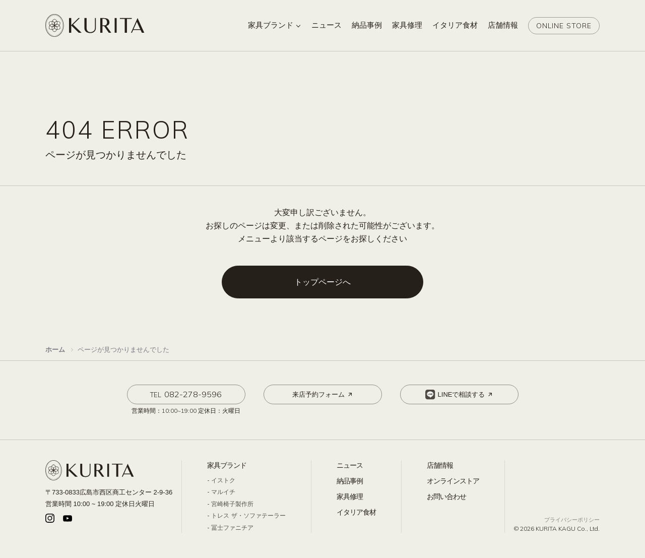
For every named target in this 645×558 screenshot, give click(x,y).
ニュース (350, 465)
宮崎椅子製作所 (232, 504)
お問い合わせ (446, 496)
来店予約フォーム (323, 395)
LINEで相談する (459, 395)
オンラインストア (453, 481)
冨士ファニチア (232, 527)
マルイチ (223, 491)
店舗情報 (440, 465)
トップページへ (322, 282)
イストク (223, 480)
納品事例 (350, 481)
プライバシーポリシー (572, 520)
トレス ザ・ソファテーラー (248, 515)
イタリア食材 (356, 512)
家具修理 (350, 496)
